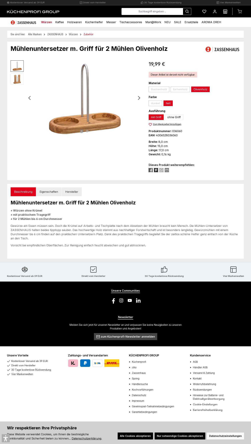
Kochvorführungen (142, 389)
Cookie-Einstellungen (205, 404)
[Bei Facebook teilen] (150, 170)
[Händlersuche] (225, 11)
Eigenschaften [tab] (49, 191)
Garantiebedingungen (144, 411)
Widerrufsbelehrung (204, 384)
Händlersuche (140, 384)
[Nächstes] (139, 98)
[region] (76, 97)
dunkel (156, 104)
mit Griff (156, 117)
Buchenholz (160, 90)
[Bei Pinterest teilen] (156, 170)
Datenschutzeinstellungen (225, 435)
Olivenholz (200, 89)
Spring (135, 378)
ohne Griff (174, 117)
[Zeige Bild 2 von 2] (87, 131)
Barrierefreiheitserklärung (207, 409)
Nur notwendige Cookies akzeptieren (180, 435)
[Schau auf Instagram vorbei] (121, 300)
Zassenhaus (139, 372)
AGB (195, 361)
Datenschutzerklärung (86, 438)
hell (168, 103)
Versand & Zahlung (204, 372)
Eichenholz (181, 90)
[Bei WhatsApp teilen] (161, 170)
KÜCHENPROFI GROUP (144, 355)
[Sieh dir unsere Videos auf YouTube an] (130, 300)
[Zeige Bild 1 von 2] (81, 131)
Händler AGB (200, 367)
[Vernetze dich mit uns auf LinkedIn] (138, 300)
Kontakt (197, 378)
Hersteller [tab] (71, 191)
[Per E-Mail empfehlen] (166, 170)
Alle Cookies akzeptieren (135, 435)
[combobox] (152, 11)
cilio (134, 367)
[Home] (24, 22)
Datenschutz (139, 395)
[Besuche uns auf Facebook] (113, 300)
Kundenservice (200, 355)
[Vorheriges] (29, 98)
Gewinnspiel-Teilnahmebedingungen (153, 406)
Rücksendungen (202, 389)
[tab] (23, 191)
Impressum (138, 400)
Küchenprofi (139, 361)
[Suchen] (187, 11)
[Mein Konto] (214, 11)
